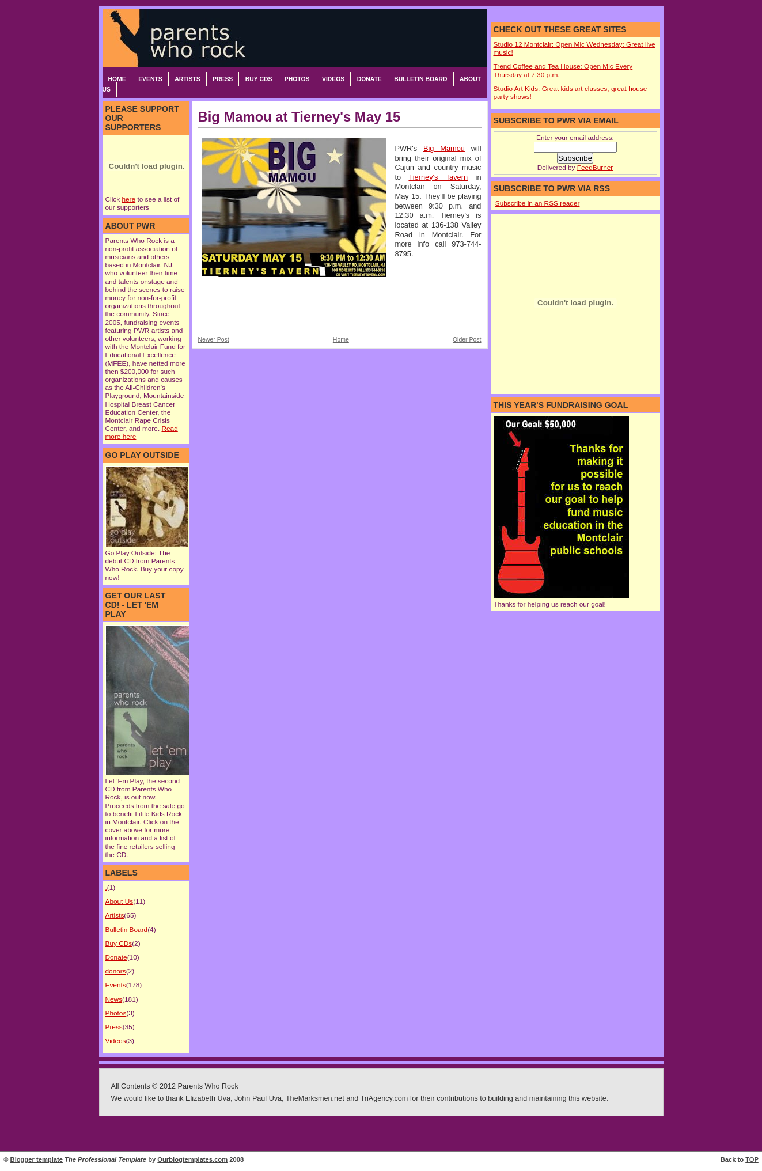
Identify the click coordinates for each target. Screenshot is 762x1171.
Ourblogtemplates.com (192, 1159)
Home (117, 79)
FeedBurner (595, 168)
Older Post (467, 339)
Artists (187, 79)
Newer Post (213, 339)
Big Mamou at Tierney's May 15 (299, 116)
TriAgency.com (384, 1098)
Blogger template (36, 1159)
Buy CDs (258, 79)
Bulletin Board (420, 79)
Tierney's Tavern (438, 177)
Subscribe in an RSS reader (537, 203)
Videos (333, 79)
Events (150, 79)
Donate (369, 79)
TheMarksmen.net (315, 1098)
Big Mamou (444, 148)
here (128, 199)
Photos (297, 79)
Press (223, 79)
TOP (752, 1159)
